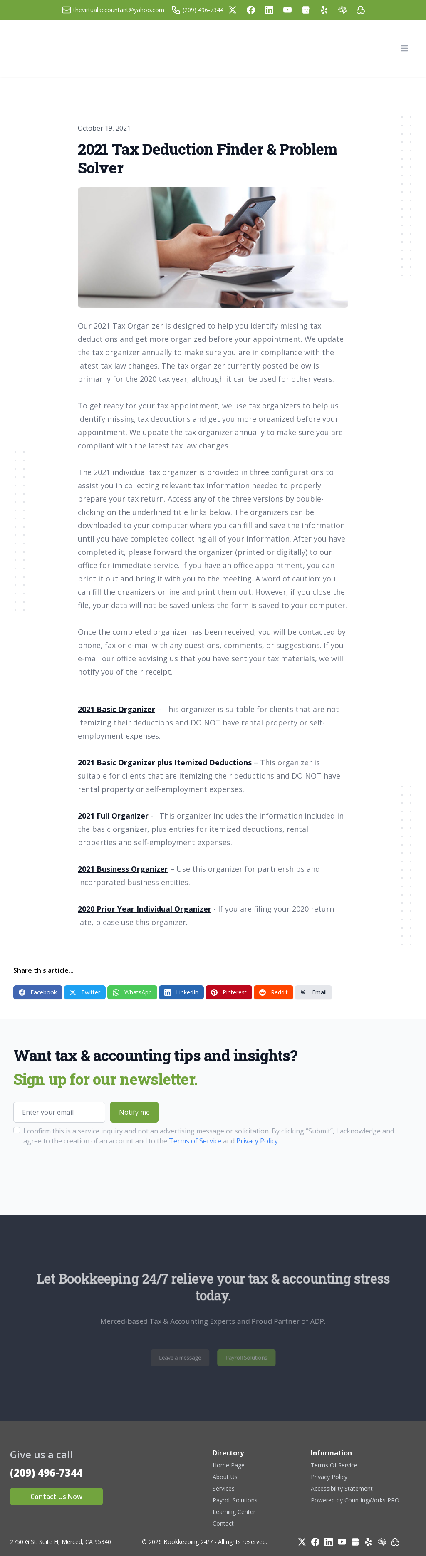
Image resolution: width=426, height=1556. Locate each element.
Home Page (229, 1465)
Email (313, 992)
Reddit (273, 992)
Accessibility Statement (342, 1488)
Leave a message (185, 1358)
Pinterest (229, 992)
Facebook (38, 992)
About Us (225, 1477)
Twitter (84, 992)
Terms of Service (195, 1140)
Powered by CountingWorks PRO (355, 1500)
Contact (223, 1523)
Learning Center (234, 1512)
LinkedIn (181, 992)
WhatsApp (132, 992)
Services (224, 1488)
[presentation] (76, 1172)
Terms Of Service (334, 1465)
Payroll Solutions (240, 1358)
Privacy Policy (257, 1140)
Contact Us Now (56, 1496)
